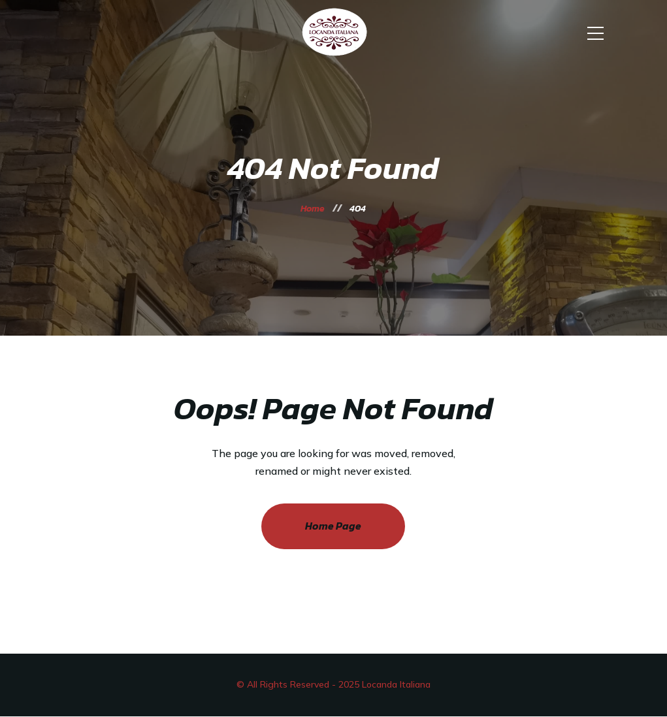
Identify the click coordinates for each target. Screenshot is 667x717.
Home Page (333, 526)
